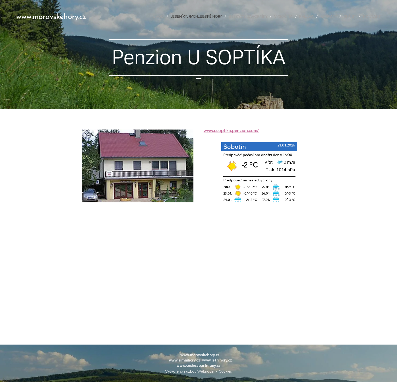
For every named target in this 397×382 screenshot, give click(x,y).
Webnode (205, 371)
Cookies (225, 371)
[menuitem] (160, 16)
